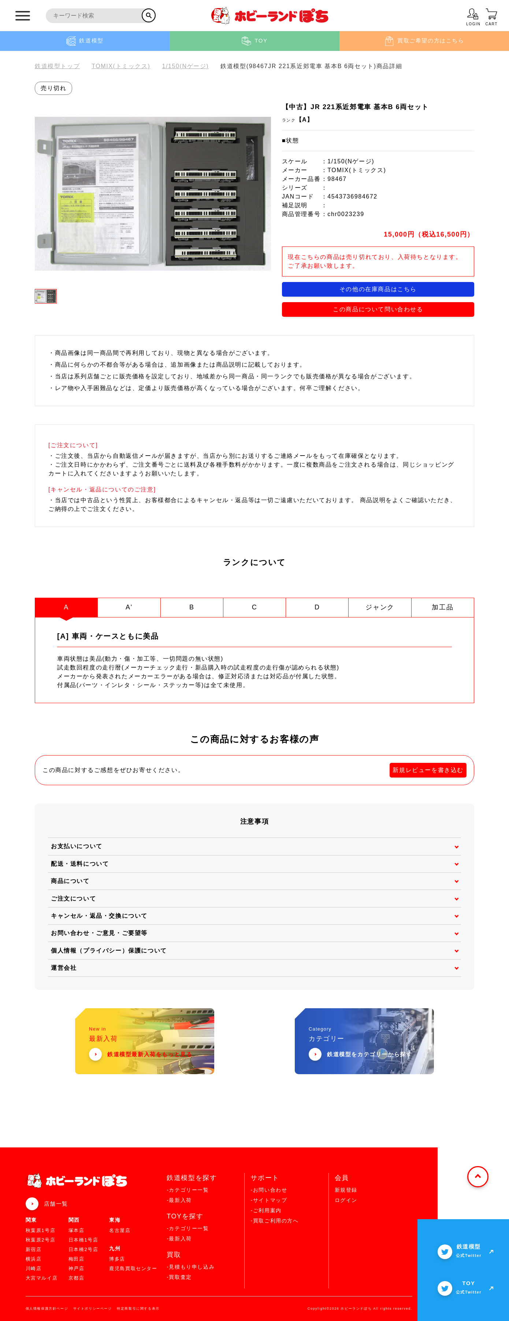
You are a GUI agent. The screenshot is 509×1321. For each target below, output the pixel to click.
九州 (114, 1248)
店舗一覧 (56, 1204)
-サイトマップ (268, 1200)
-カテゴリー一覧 (188, 1190)
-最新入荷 (179, 1200)
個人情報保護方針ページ (47, 1308)
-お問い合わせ (268, 1190)
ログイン (346, 1200)
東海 (114, 1220)
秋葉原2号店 (41, 1240)
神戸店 (76, 1268)
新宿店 (34, 1249)
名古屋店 (119, 1230)
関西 (74, 1220)
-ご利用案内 (265, 1210)
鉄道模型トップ (57, 66)
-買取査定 (179, 1277)
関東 (31, 1220)
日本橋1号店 (83, 1240)
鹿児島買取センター (133, 1268)
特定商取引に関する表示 (138, 1308)
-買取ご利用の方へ (274, 1221)
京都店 (76, 1278)
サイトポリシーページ (92, 1308)
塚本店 (76, 1230)
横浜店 (34, 1259)
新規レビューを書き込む (428, 770)
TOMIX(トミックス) (121, 66)
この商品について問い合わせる (378, 309)
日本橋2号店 (83, 1249)
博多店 (117, 1259)
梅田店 (76, 1259)
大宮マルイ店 (42, 1278)
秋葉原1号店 (41, 1230)
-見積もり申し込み (191, 1267)
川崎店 (34, 1268)
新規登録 (346, 1190)
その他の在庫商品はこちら (378, 289)
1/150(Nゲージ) (185, 66)
